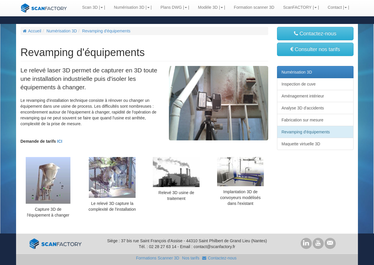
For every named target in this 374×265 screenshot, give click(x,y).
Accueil (32, 31)
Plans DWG (171, 7)
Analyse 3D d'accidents (303, 108)
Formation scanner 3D (254, 7)
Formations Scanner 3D (157, 258)
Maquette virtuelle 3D (301, 144)
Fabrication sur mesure (302, 120)
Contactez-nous (315, 33)
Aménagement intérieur (303, 96)
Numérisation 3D (129, 7)
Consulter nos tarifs (315, 49)
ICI (59, 141)
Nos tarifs (190, 258)
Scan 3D (90, 7)
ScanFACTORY (297, 7)
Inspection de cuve (299, 84)
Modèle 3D (208, 7)
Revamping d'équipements (106, 31)
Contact (335, 7)
